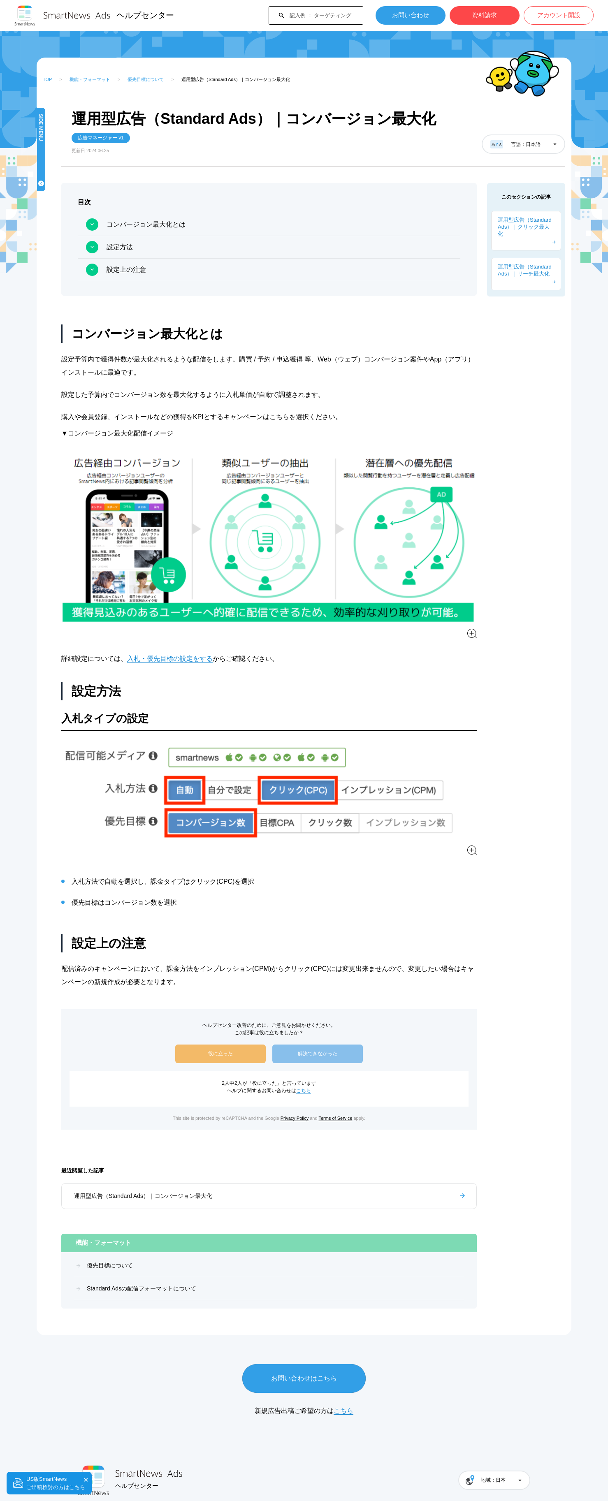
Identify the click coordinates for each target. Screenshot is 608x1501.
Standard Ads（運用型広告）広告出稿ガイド (78, 449)
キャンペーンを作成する (80, 243)
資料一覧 (62, 393)
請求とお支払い (70, 343)
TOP (47, 79)
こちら (344, 1037)
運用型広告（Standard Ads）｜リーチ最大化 (525, 270)
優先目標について (146, 79)
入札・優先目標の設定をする (252, 624)
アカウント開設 (558, 15)
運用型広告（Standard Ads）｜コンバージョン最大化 (225, 1142)
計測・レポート (70, 268)
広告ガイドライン (72, 318)
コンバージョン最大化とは (228, 224)
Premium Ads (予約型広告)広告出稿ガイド (79, 474)
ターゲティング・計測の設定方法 (80, 499)
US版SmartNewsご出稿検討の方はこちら (55, 1483)
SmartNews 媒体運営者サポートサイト (163, 1468)
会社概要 (87, 1468)
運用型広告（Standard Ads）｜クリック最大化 (525, 227)
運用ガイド (64, 368)
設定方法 (202, 246)
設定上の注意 (208, 269)
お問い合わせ (410, 15)
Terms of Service (376, 1064)
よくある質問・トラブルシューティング (80, 524)
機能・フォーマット (90, 79)
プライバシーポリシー (253, 1468)
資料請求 (484, 15)
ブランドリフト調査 (75, 293)
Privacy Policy (336, 1064)
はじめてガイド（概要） (80, 218)
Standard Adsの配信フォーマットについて (87, 195)
